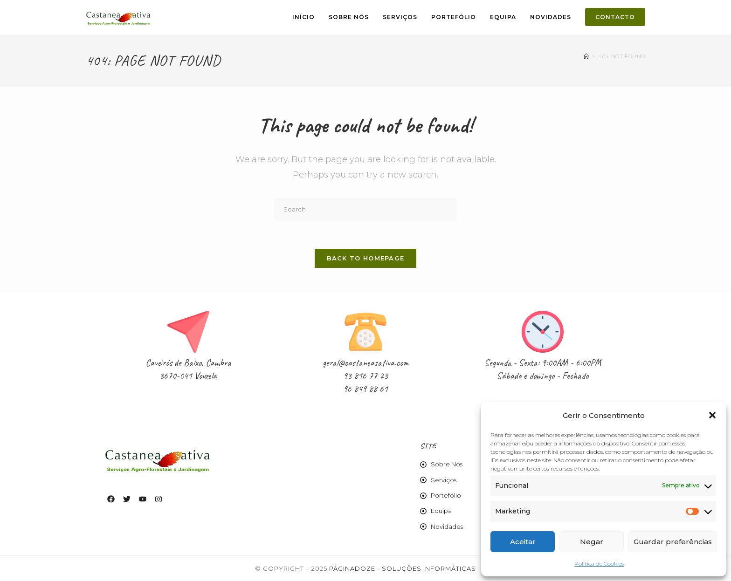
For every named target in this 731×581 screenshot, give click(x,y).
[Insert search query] (365, 209)
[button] (712, 415)
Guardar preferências (673, 541)
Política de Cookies (599, 563)
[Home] (586, 56)
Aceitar (523, 541)
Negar (591, 541)
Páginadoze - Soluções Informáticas (402, 568)
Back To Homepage (366, 258)
